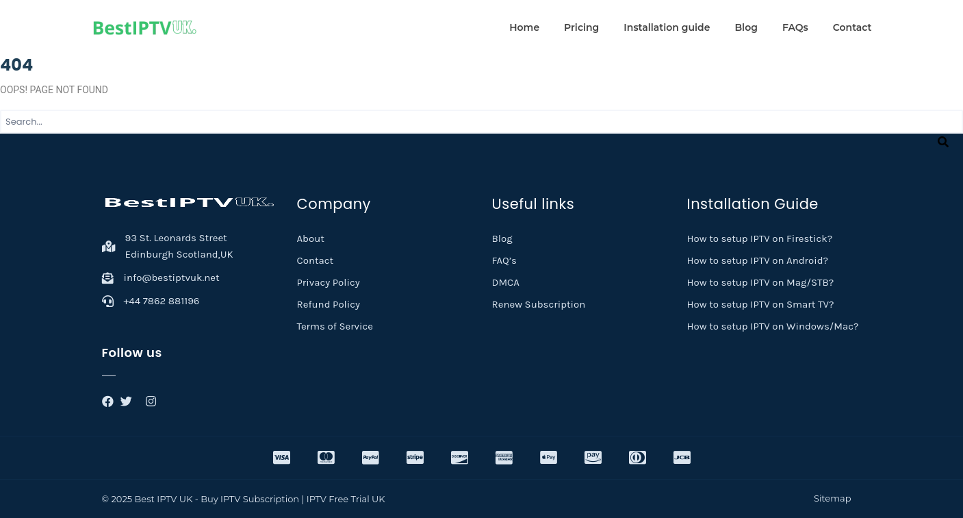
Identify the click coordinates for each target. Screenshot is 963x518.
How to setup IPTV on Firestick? (760, 238)
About (310, 238)
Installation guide (667, 27)
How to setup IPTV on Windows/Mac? (773, 326)
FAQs (795, 27)
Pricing (581, 27)
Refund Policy (329, 304)
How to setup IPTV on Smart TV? (760, 304)
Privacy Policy (328, 282)
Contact (852, 27)
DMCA (505, 282)
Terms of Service (335, 326)
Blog (745, 27)
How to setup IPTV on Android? (758, 260)
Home (524, 27)
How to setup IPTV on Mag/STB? (760, 282)
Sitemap (832, 498)
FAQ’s (504, 260)
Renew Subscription (539, 304)
